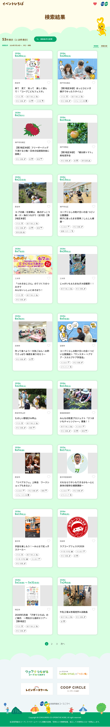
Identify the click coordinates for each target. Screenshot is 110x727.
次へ (63, 644)
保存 (48, 82)
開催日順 (104, 46)
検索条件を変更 (46, 39)
